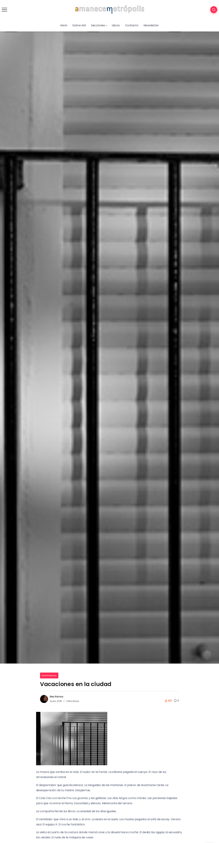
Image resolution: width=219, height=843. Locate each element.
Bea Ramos (56, 696)
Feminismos (49, 675)
